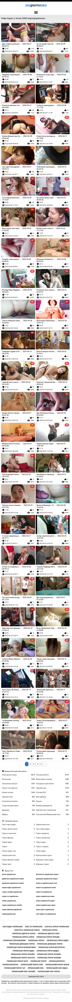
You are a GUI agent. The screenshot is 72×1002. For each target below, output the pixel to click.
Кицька (52, 801)
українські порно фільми (47, 937)
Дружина (18, 810)
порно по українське (10, 896)
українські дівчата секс (48, 934)
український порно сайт (32, 965)
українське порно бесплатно (51, 947)
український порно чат (14, 968)
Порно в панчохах (18, 833)
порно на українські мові (46, 887)
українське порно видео (48, 951)
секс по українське (33, 927)
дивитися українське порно (13, 879)
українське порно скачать (23, 958)
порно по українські (44, 892)
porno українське (9, 874)
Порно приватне (52, 833)
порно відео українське (11, 887)
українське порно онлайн (49, 954)
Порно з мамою (52, 847)
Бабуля (18, 814)
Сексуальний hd (52, 775)
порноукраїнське (9, 914)
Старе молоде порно (18, 806)
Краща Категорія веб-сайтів (15, 771)
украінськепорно (57, 961)
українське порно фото (17, 961)
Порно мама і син (18, 851)
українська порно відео (58, 940)
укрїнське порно (49, 930)
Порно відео (18, 842)
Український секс (52, 825)
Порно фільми (18, 838)
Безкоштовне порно (52, 855)
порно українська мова (45, 896)
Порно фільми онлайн (18, 860)
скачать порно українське (57, 927)
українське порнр (38, 961)
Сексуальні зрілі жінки (52, 784)
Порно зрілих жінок (18, 829)
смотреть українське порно (27, 930)
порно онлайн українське (12, 892)
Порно (18, 847)
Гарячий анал (18, 797)
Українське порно (29, 998)
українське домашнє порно (22, 944)
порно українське (9, 901)
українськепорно (10, 965)
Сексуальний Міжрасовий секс (52, 814)
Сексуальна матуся (18, 784)
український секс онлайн (23, 971)
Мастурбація (52, 797)
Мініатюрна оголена (52, 779)
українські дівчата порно (23, 934)
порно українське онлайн (12, 905)
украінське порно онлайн (23, 954)
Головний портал (11, 821)
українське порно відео (23, 951)
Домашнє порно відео (52, 860)
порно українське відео (45, 901)
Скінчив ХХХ (52, 792)
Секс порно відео (18, 825)
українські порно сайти (23, 937)
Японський (18, 779)
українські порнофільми (14, 940)
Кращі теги (9, 871)
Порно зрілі (18, 864)
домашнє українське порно (47, 879)
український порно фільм (57, 965)
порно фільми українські (12, 909)
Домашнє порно (52, 864)
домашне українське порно (13, 883)
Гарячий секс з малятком (52, 810)
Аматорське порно (18, 775)
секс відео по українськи (46, 914)
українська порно (36, 940)
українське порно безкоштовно (21, 947)
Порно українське (52, 838)
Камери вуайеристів (52, 806)
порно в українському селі (46, 883)
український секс (36, 968)
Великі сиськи (18, 792)
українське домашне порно (50, 944)
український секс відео (57, 968)
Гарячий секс (52, 788)
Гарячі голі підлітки (18, 788)
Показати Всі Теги (36, 976)
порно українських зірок (45, 905)
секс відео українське (13, 927)
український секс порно (49, 971)
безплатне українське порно (47, 874)
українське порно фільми (49, 958)
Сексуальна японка (18, 801)
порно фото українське (45, 909)
